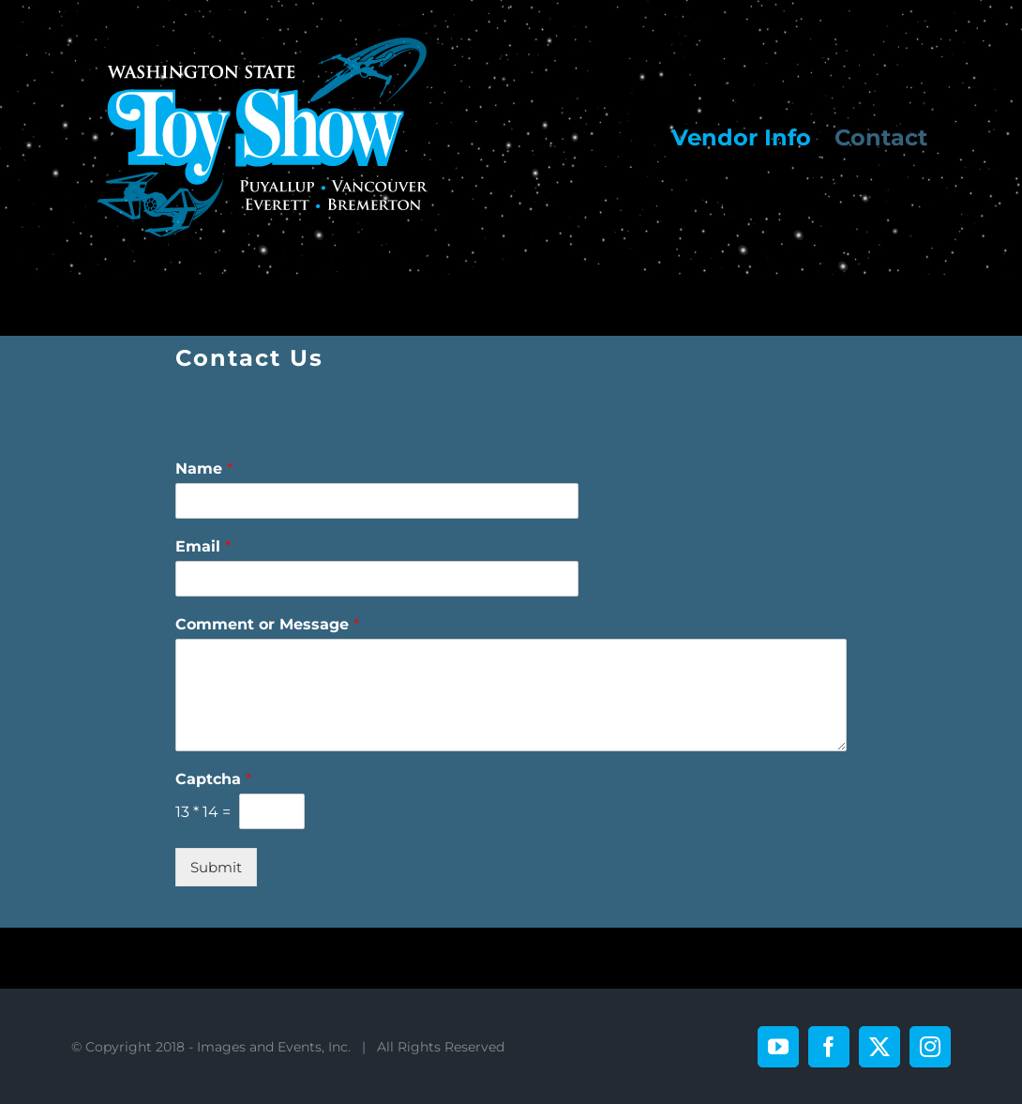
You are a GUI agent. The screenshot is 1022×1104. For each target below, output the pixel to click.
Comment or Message (267, 624)
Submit (216, 867)
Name (204, 468)
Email (203, 546)
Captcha (213, 779)
